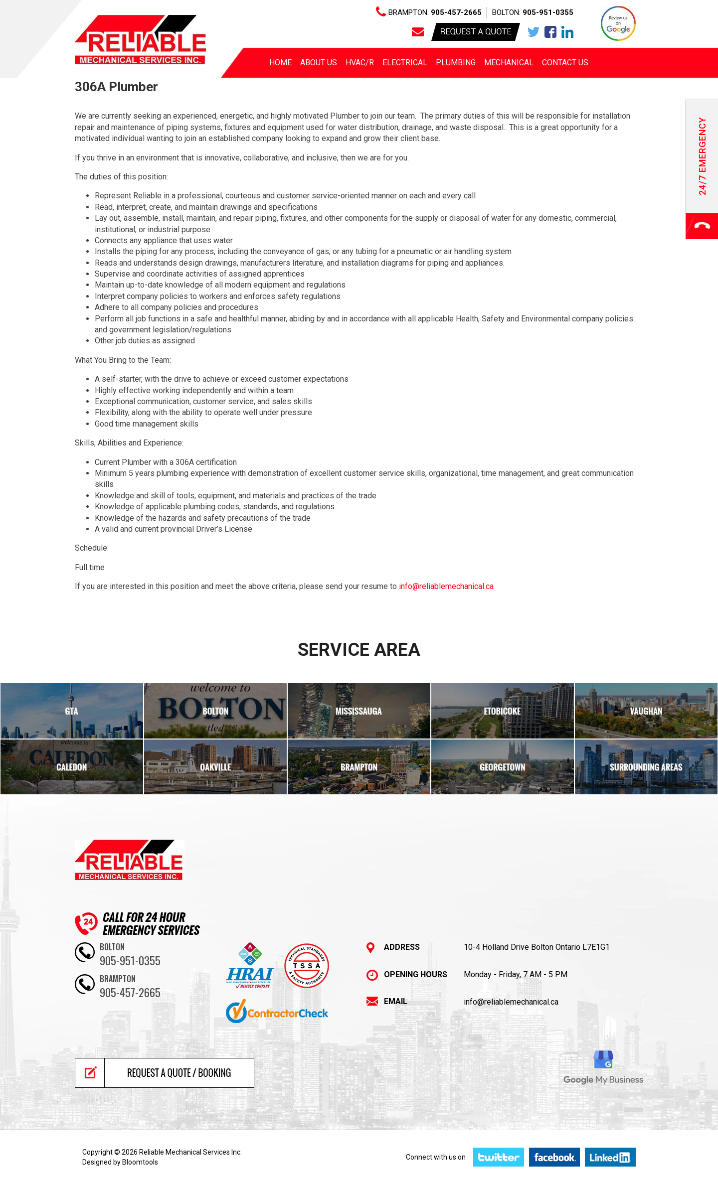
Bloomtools (140, 1162)
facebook (550, 32)
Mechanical (509, 62)
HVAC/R (360, 62)
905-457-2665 (456, 12)
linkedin (567, 32)
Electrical (404, 62)
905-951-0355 (548, 12)
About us (318, 62)
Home (280, 62)
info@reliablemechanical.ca (445, 586)
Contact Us (565, 62)
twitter (533, 32)
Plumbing (456, 62)
